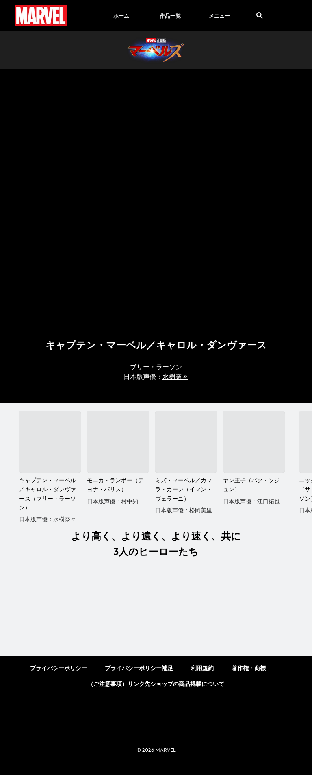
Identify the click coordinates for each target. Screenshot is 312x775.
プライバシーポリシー (58, 677)
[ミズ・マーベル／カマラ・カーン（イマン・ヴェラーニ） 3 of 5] (186, 442)
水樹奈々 (175, 377)
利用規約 (202, 677)
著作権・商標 (249, 677)
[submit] (259, 15)
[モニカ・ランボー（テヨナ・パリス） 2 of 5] (118, 442)
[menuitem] (121, 15)
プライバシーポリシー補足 (139, 677)
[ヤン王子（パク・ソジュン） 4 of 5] (254, 442)
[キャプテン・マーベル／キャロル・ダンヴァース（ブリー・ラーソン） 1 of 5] (50, 442)
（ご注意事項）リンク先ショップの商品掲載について (156, 693)
